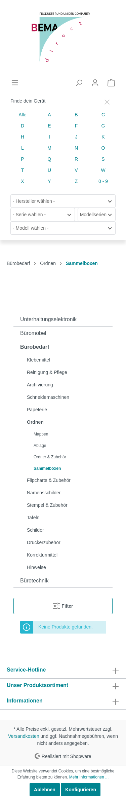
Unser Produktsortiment (37, 685)
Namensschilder (43, 492)
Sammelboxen (47, 468)
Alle (22, 114)
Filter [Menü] (63, 604)
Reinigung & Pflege (47, 372)
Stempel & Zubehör (47, 505)
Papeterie (37, 409)
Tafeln (33, 517)
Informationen (25, 700)
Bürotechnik (34, 580)
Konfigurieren (80, 789)
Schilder (35, 530)
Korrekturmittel (42, 555)
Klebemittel (38, 360)
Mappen (41, 434)
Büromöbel (33, 333)
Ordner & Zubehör (50, 457)
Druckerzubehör (43, 542)
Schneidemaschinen (48, 397)
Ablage (40, 445)
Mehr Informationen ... (89, 777)
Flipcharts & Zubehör (49, 480)
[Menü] (15, 82)
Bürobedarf (34, 347)
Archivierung (40, 384)
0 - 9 (103, 181)
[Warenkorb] (111, 82)
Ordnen (35, 422)
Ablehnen (44, 789)
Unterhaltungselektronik (48, 319)
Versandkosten (23, 736)
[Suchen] (79, 82)
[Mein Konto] (95, 82)
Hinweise (36, 567)
